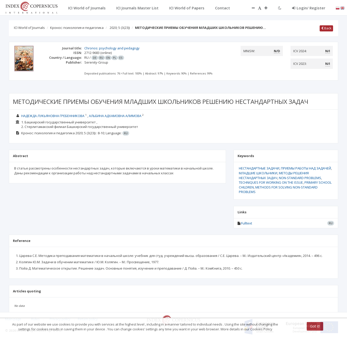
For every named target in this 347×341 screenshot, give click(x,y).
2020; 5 (120, 27)
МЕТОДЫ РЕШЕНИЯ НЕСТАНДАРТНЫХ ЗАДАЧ (274, 175)
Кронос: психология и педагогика (77, 27)
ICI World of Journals (29, 27)
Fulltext (246, 223)
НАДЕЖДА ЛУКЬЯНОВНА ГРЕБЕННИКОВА (52, 115)
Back (326, 28)
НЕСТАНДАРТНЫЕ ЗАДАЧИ (259, 168)
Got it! (315, 326)
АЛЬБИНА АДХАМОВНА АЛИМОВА (115, 115)
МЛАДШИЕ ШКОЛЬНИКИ (258, 173)
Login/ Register (308, 7)
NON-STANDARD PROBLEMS (300, 178)
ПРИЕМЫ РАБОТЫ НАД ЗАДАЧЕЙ (306, 168)
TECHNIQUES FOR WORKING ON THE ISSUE (271, 182)
